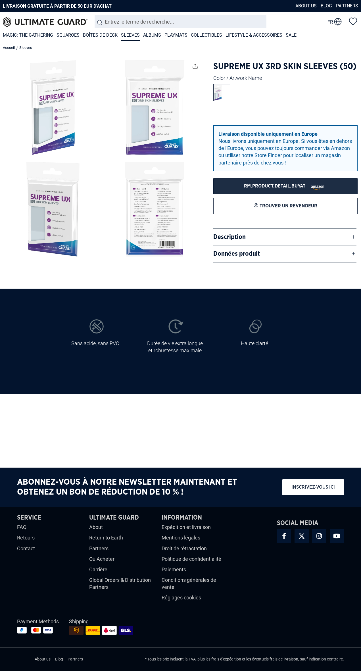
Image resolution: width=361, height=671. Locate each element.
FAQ (21, 527)
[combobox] (181, 21)
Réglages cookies (181, 598)
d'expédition (230, 659)
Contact (26, 548)
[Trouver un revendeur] (285, 186)
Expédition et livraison (186, 527)
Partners (347, 6)
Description (229, 237)
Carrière (98, 569)
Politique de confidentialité (191, 559)
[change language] (334, 22)
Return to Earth (106, 538)
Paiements (174, 569)
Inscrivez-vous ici (313, 487)
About (96, 527)
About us (306, 6)
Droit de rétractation (184, 548)
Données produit (236, 254)
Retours (26, 538)
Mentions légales (181, 538)
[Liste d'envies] (353, 21)
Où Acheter (101, 559)
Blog (326, 6)
